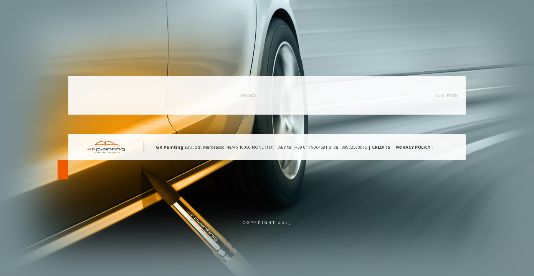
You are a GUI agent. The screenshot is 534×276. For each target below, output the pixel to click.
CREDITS (381, 147)
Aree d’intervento (347, 13)
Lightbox (247, 95)
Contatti (434, 13)
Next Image (447, 95)
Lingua (472, 13)
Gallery (397, 13)
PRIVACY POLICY (412, 147)
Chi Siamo (296, 13)
